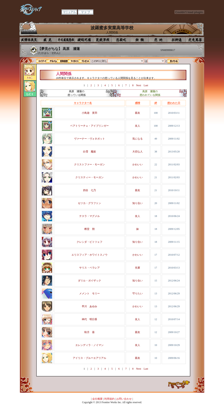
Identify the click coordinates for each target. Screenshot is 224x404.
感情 (137, 102)
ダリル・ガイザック (89, 280)
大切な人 (137, 151)
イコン (47, 39)
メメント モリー (89, 293)
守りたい (137, 293)
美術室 (103, 39)
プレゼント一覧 (84, 61)
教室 (176, 39)
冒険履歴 (63, 61)
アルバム (52, 61)
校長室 (84, 39)
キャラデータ (41, 61)
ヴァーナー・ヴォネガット (89, 138)
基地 (158, 39)
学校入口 (66, 39)
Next (138, 85)
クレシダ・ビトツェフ (89, 241)
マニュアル (69, 12)
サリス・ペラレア (89, 267)
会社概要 (97, 398)
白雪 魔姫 (89, 151)
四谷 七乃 (89, 190)
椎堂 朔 (89, 228)
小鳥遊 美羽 (89, 112)
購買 (195, 39)
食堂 (139, 39)
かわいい (137, 164)
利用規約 (109, 398)
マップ (85, 12)
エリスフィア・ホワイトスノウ (89, 254)
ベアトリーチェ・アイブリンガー (89, 125)
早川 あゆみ (89, 306)
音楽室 (121, 39)
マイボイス (73, 61)
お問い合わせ (124, 398)
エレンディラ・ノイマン (89, 345)
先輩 (137, 267)
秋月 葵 (89, 332)
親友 (137, 112)
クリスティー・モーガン (89, 177)
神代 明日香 (89, 319)
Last (146, 85)
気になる (137, 138)
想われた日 (173, 102)
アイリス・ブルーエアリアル (89, 357)
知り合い (137, 203)
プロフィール (29, 39)
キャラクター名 (83, 102)
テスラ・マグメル (89, 216)
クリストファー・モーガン (89, 164)
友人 (137, 125)
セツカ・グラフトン (89, 203)
